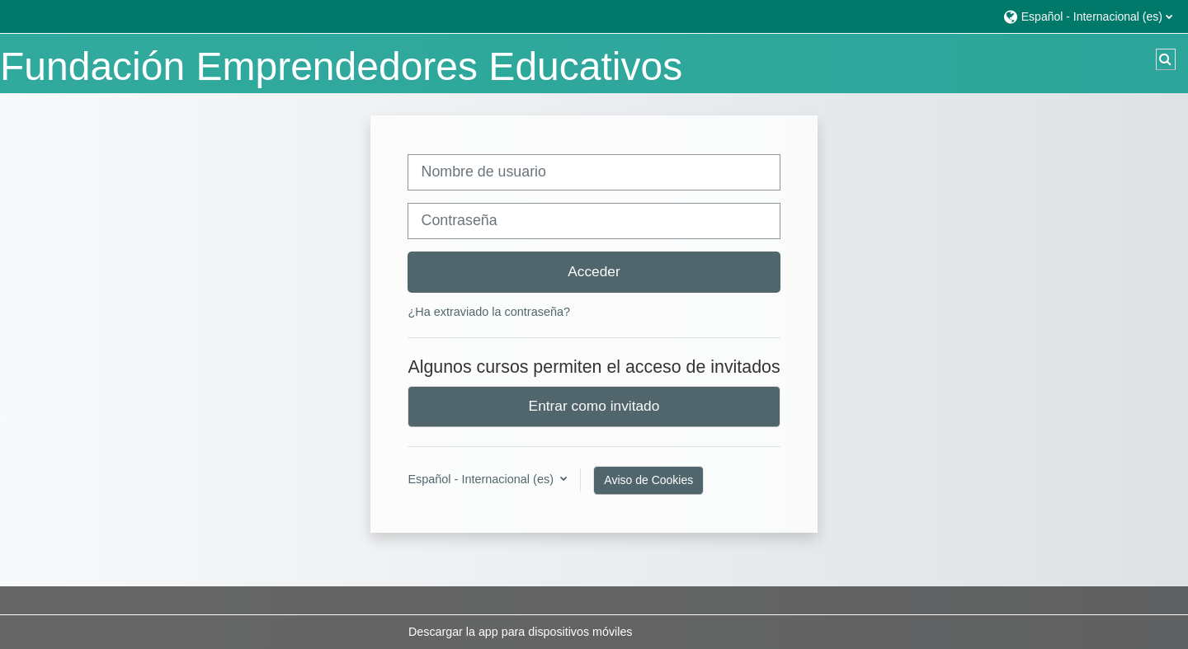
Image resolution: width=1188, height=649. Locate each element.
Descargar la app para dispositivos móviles (520, 631)
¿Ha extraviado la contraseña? (489, 311)
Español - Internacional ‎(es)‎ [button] (482, 479)
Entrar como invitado (594, 405)
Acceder (594, 271)
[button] (1087, 16)
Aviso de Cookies (648, 480)
